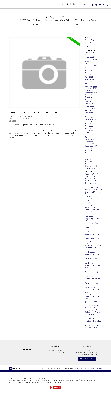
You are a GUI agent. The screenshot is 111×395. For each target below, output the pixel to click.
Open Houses (90, 44)
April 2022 (89, 130)
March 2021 (89, 159)
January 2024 (90, 84)
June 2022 (89, 126)
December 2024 (91, 59)
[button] (92, 5)
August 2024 (89, 68)
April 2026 (89, 55)
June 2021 (88, 153)
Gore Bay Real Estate (92, 203)
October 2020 (90, 168)
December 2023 (91, 86)
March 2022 (89, 133)
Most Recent (89, 52)
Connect (83, 4)
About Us (90, 20)
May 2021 (88, 155)
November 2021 (91, 142)
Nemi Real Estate (91, 270)
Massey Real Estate (92, 239)
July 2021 (88, 150)
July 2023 (88, 97)
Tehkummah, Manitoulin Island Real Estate (93, 321)
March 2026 (89, 57)
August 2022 (89, 121)
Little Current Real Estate (21, 118)
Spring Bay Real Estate (93, 310)
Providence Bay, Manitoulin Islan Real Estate (93, 279)
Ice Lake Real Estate (92, 216)
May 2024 (89, 75)
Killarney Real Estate (92, 221)
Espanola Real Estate (92, 196)
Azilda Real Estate (91, 181)
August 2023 (89, 95)
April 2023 (89, 104)
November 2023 (91, 88)
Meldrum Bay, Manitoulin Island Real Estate (93, 254)
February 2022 (90, 135)
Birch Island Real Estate (93, 190)
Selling (35, 24)
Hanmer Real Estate (92, 210)
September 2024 (91, 66)
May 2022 (89, 128)
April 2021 (88, 157)
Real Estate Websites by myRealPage (91, 368)
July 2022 (88, 124)
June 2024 (89, 72)
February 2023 (90, 108)
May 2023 (89, 101)
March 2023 (89, 106)
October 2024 (90, 64)
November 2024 (91, 61)
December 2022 (91, 113)
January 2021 (90, 164)
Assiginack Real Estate (93, 174)
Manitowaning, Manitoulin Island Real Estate (93, 234)
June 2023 (89, 99)
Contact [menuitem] (77, 24)
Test (86, 47)
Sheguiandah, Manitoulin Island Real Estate (93, 290)
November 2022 (91, 115)
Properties (24, 20)
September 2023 (91, 92)
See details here (15, 128)
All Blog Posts (90, 40)
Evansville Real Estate (93, 198)
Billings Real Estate (92, 187)
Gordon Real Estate (92, 201)
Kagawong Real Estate (93, 219)
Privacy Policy (76, 368)
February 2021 (90, 162)
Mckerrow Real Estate (93, 245)
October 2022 (90, 117)
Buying (36, 20)
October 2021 (90, 144)
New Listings (89, 42)
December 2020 (91, 166)
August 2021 (89, 148)
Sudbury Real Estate (92, 312)
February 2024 (90, 81)
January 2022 (90, 137)
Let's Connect (87, 359)
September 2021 (91, 146)
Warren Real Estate (92, 325)
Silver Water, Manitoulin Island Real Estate (93, 297)
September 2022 (91, 119)
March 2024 (89, 79)
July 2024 (88, 70)
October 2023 (90, 90)
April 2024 (89, 77)
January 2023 (90, 110)
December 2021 (91, 139)
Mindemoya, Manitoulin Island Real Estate (93, 265)
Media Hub (78, 20)
